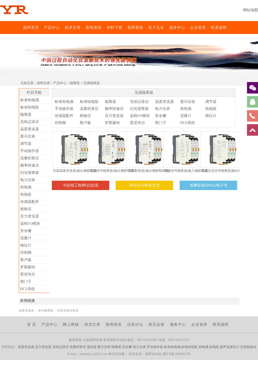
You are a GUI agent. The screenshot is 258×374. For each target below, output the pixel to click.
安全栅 (25, 231)
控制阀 (25, 252)
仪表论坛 (135, 324)
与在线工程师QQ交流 (80, 185)
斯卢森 (25, 260)
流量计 (25, 238)
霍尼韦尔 (27, 274)
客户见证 (156, 28)
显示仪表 (27, 136)
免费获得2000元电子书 (208, 185)
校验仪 (25, 209)
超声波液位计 (229, 347)
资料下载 (114, 28)
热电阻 (25, 194)
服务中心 (177, 28)
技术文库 (73, 28)
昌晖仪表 (43, 83)
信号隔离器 (45, 310)
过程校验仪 (248, 347)
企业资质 (198, 28)
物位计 (25, 245)
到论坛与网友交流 (144, 185)
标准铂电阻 (29, 107)
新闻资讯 (94, 28)
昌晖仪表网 (20, 27)
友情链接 (27, 301)
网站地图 (250, 10)
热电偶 (25, 187)
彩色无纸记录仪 (68, 310)
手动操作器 (29, 151)
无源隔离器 (91, 83)
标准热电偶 (29, 100)
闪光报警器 (29, 173)
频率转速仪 (29, 165)
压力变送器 (29, 216)
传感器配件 (29, 202)
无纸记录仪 (29, 122)
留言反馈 (156, 324)
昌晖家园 (135, 28)
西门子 (25, 282)
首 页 (31, 324)
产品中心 (52, 28)
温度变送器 (29, 129)
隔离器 (75, 83)
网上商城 (71, 324)
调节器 (25, 144)
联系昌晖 (219, 28)
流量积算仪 (29, 158)
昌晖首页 (31, 28)
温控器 (92, 347)
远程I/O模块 (30, 223)
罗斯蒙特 (27, 267)
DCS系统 (27, 289)
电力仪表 (27, 180)
